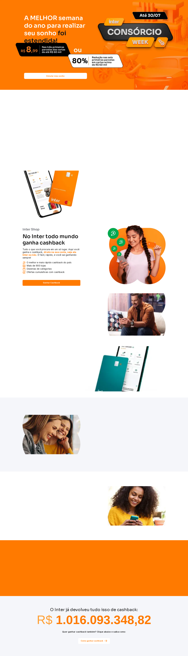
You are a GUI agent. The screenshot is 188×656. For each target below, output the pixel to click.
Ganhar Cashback (51, 283)
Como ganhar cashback (94, 641)
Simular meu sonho (55, 76)
